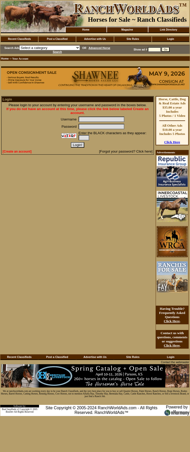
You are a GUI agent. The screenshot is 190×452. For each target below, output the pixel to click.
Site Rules (132, 39)
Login (170, 39)
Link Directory (168, 29)
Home (85, 29)
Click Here (172, 142)
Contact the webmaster (175, 362)
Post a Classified (57, 39)
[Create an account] (17, 151)
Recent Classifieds (19, 39)
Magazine (127, 29)
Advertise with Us (95, 39)
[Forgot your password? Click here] (126, 151)
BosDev (9, 412)
